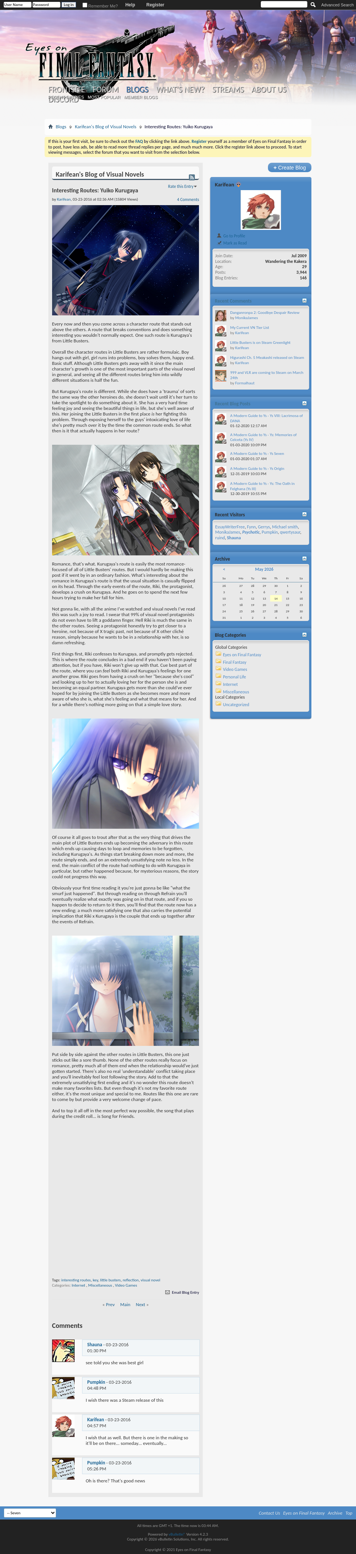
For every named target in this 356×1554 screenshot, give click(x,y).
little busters (110, 1280)
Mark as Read (231, 243)
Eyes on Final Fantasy (242, 654)
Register (155, 5)
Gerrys (264, 527)
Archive (335, 1513)
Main (125, 1304)
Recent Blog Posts (232, 403)
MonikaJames (246, 317)
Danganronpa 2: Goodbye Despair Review (264, 312)
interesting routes (76, 1280)
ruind (220, 537)
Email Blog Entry (181, 1292)
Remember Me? (100, 6)
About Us (268, 89)
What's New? (180, 89)
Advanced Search (337, 5)
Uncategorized (236, 704)
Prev (110, 1304)
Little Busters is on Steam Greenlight (260, 342)
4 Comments (188, 199)
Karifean (95, 1419)
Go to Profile (230, 235)
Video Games (126, 1285)
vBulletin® (177, 1534)
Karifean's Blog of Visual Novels (105, 126)
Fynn (251, 527)
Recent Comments (233, 301)
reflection (131, 1280)
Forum (105, 89)
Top (349, 1513)
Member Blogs (140, 97)
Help (130, 5)
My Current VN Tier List (249, 327)
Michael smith (285, 527)
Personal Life (234, 677)
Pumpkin (96, 1382)
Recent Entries (66, 97)
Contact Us (269, 1513)
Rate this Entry (181, 186)
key (95, 1280)
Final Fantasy (234, 662)
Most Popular (104, 97)
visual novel (150, 1280)
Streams (228, 89)
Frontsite (66, 89)
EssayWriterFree (230, 527)
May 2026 (264, 569)
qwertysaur (290, 532)
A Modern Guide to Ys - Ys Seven (257, 453)
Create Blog (290, 167)
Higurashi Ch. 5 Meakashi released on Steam (267, 357)
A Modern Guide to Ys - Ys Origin (257, 468)
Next (140, 1304)
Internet (78, 1285)
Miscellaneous (100, 1285)
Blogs (137, 89)
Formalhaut (244, 383)
